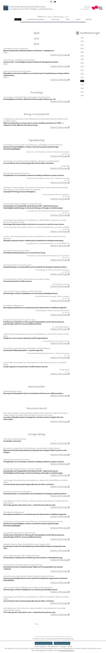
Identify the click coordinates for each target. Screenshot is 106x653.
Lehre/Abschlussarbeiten (36, 19)
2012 (82, 88)
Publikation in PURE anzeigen (58, 55)
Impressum (36, 639)
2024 (82, 45)
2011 (82, 92)
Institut (18, 19)
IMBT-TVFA (42, 17)
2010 (82, 95)
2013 (82, 85)
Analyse (61, 646)
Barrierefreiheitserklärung (64, 639)
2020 (82, 59)
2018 (82, 67)
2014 (66, 17)
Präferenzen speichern (62, 643)
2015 (82, 77)
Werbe (69, 646)
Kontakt (88, 19)
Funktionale (53, 646)
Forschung (55, 19)
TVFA (68, 19)
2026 (82, 38)
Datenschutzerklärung (48, 639)
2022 (82, 52)
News (78, 19)
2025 (82, 41)
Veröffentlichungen (58, 17)
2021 (82, 56)
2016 (82, 74)
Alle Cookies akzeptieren (43, 643)
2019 (82, 63)
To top (36, 624)
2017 (82, 70)
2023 (82, 48)
